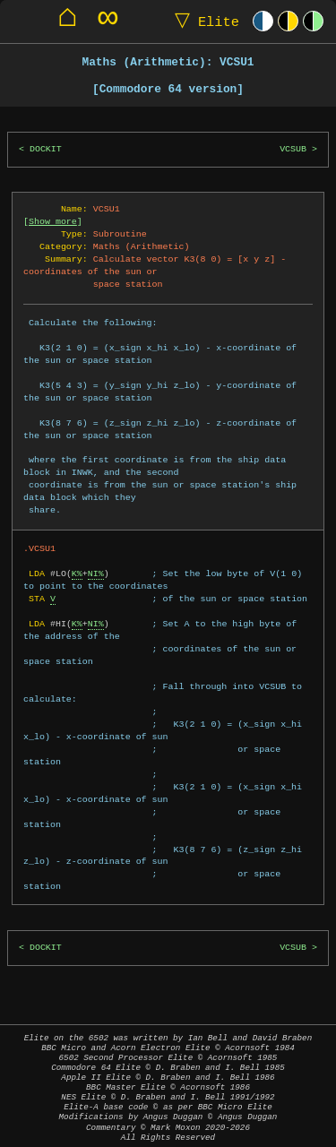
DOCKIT (46, 149)
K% (77, 573)
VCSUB (293, 149)
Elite (203, 21)
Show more (53, 221)
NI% (96, 573)
